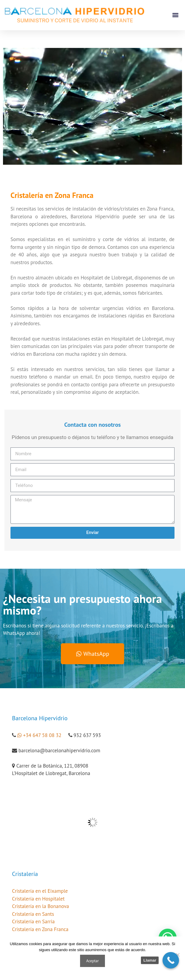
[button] (176, 15)
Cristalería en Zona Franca (40, 929)
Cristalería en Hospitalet (38, 898)
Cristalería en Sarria (33, 921)
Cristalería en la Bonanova (40, 906)
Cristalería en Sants (33, 914)
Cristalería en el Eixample (40, 891)
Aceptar (92, 960)
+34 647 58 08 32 (42, 735)
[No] (178, 955)
